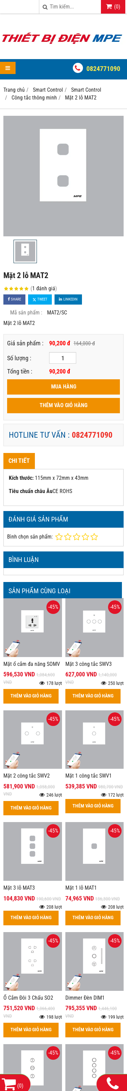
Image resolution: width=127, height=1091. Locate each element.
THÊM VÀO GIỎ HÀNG (63, 405)
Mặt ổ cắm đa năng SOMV (31, 664)
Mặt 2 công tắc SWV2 (26, 775)
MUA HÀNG (63, 386)
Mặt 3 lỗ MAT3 (19, 888)
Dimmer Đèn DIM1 (85, 998)
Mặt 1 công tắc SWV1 (88, 775)
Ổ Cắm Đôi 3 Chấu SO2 (28, 998)
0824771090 (103, 69)
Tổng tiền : (19, 371)
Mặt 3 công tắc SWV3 (88, 664)
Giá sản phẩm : (25, 343)
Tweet (40, 299)
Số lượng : (19, 358)
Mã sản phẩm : (26, 312)
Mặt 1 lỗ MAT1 (81, 888)
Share (14, 299)
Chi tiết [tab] (19, 460)
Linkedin (68, 299)
